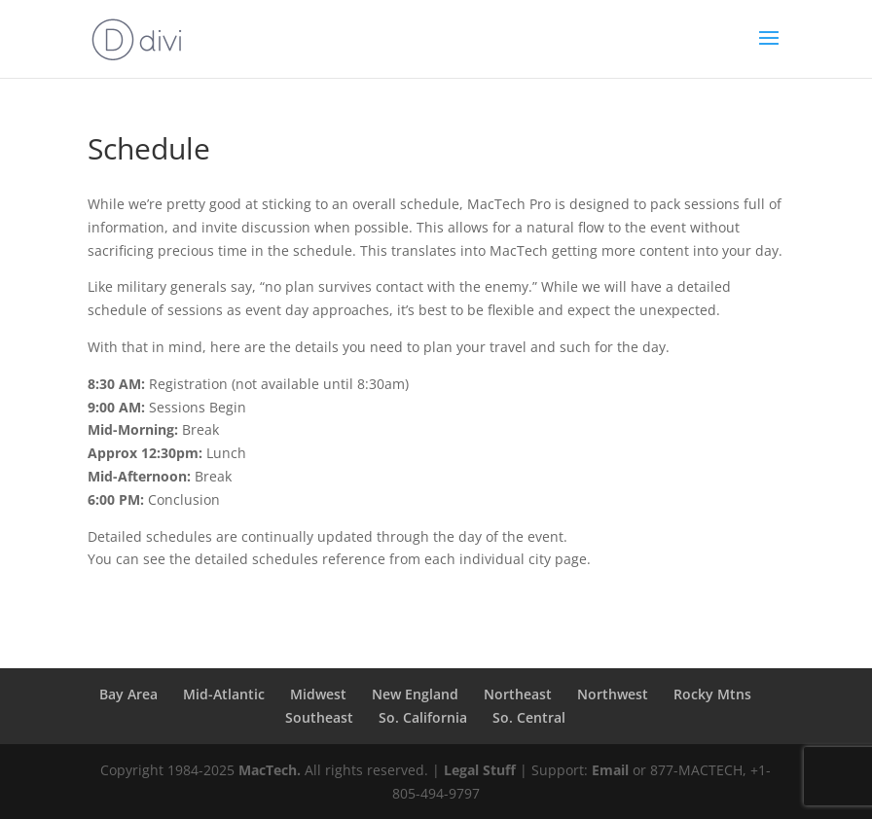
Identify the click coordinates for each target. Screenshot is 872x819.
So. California (423, 717)
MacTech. (269, 770)
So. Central (528, 717)
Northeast (518, 694)
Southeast (319, 717)
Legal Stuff (480, 770)
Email (610, 770)
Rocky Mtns (712, 694)
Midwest (318, 694)
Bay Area (128, 694)
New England (415, 694)
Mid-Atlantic (224, 694)
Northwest (612, 694)
